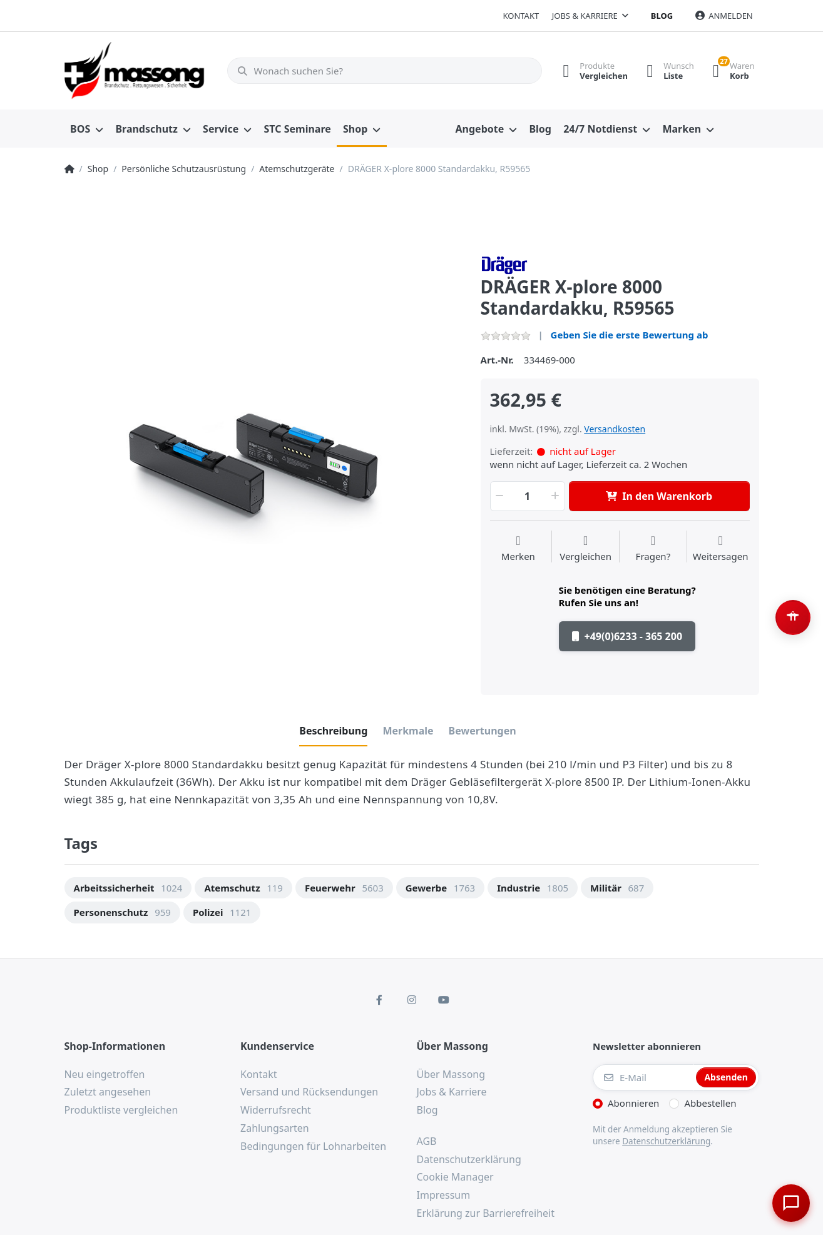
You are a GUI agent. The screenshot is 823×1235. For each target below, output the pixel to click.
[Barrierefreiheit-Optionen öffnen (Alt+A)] (792, 617)
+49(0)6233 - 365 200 (627, 636)
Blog (662, 15)
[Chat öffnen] (789, 1201)
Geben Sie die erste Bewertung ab (629, 334)
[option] (263, 454)
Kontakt (521, 15)
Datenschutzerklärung (666, 1141)
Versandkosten (614, 429)
